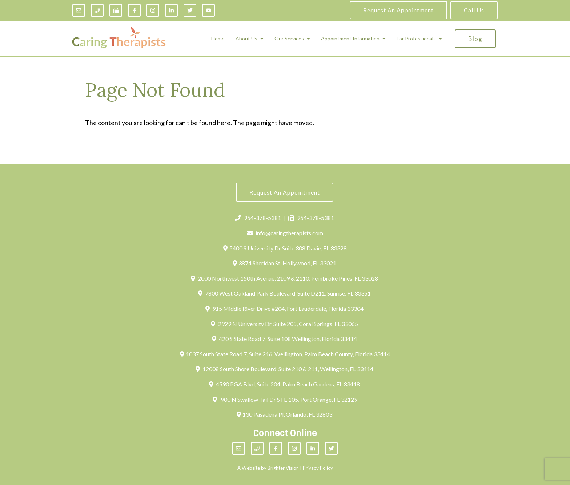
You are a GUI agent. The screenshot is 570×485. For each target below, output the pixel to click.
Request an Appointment (398, 10)
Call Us (474, 10)
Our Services (289, 38)
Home (218, 38)
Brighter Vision (283, 468)
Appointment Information (350, 38)
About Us (246, 38)
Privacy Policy (318, 468)
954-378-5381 (258, 217)
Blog (475, 39)
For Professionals (416, 38)
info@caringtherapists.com (285, 232)
